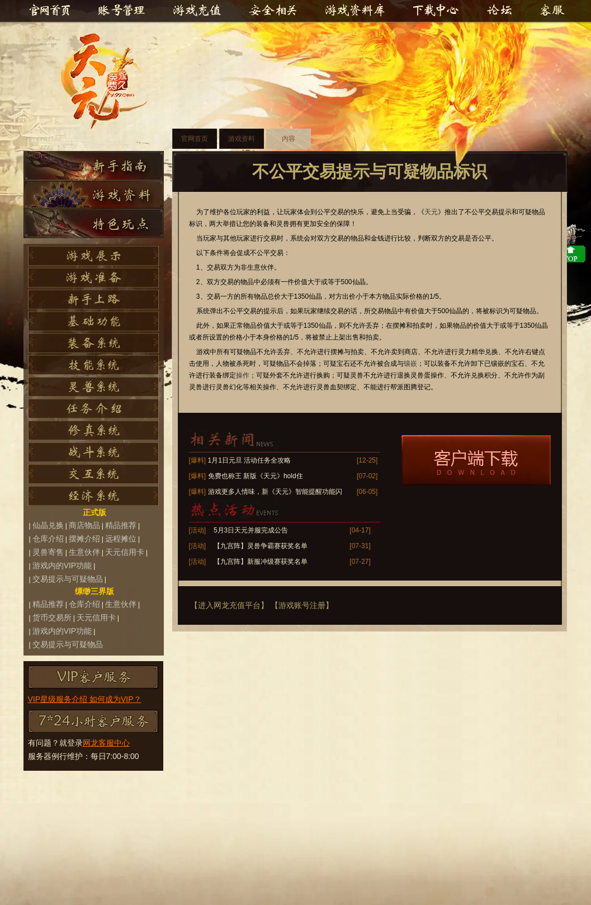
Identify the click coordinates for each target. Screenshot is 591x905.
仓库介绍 (48, 538)
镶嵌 (410, 363)
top (537, 605)
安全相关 (272, 11)
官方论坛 (501, 11)
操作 (242, 375)
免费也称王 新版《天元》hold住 (255, 476)
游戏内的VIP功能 (62, 565)
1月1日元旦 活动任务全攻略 (249, 460)
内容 (288, 139)
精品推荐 (120, 525)
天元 (109, 82)
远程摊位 (120, 538)
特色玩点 (93, 223)
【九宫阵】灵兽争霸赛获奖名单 (261, 546)
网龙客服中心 (106, 742)
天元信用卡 (124, 552)
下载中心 (436, 11)
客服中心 (550, 11)
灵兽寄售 (48, 552)
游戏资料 (93, 194)
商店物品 (84, 525)
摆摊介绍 (84, 538)
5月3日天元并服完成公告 (251, 530)
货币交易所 (52, 617)
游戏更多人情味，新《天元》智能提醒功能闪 (275, 492)
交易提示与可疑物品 (67, 578)
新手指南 (93, 165)
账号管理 (120, 11)
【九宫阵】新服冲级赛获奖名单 (261, 561)
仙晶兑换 (48, 525)
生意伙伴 (84, 552)
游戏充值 (199, 11)
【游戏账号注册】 (302, 605)
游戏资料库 (354, 11)
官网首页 (49, 11)
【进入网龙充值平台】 (229, 605)
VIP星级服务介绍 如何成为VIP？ (84, 699)
